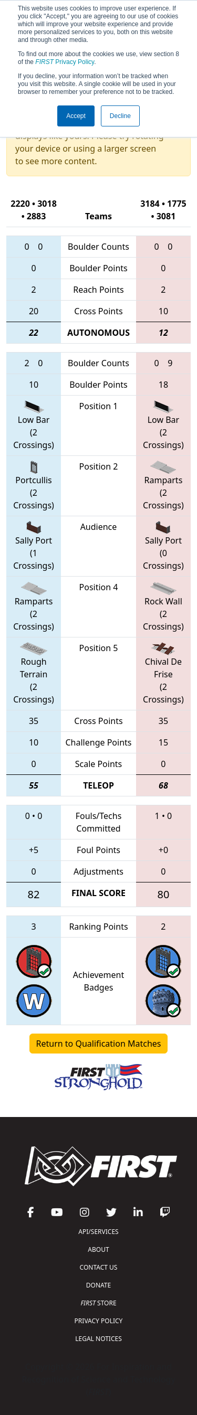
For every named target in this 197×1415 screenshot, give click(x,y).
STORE (98, 1303)
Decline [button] (120, 116)
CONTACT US (99, 1267)
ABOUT (98, 1249)
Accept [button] (76, 116)
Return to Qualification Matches (98, 1043)
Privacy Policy (64, 62)
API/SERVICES (98, 1231)
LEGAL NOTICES (98, 1338)
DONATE (98, 1285)
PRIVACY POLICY (99, 1320)
